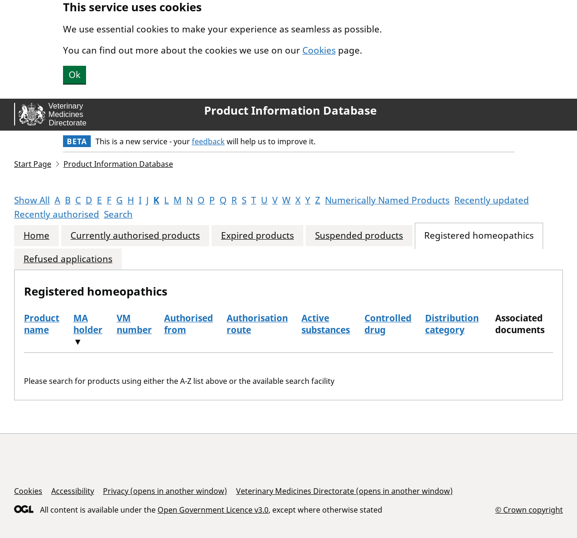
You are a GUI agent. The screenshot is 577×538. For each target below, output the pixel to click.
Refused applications (68, 259)
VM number (134, 324)
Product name (41, 324)
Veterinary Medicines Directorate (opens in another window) (344, 491)
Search (118, 214)
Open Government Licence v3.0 (213, 510)
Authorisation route (257, 324)
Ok (74, 75)
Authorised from (188, 324)
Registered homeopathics (479, 236)
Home (36, 236)
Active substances (325, 324)
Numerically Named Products (387, 200)
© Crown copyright (529, 510)
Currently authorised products (135, 236)
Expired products (257, 236)
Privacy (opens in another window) (165, 491)
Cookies (319, 50)
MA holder (88, 324)
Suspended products (359, 236)
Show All (32, 200)
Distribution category (452, 324)
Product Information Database (290, 110)
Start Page (32, 164)
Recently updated (491, 200)
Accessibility (72, 491)
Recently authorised (56, 214)
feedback (208, 141)
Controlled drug (387, 324)
